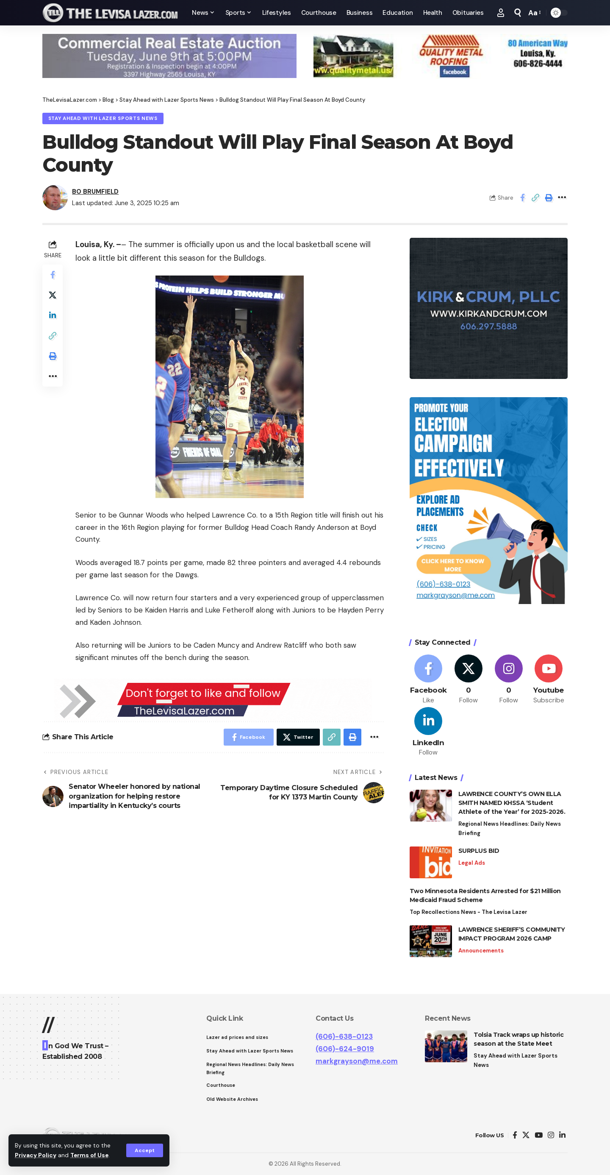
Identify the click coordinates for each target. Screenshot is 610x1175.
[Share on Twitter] (52, 295)
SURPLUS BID (478, 851)
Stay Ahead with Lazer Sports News (103, 118)
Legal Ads (471, 862)
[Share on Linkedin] (52, 315)
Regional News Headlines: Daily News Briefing (509, 828)
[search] (517, 12)
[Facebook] (429, 679)
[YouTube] (538, 1135)
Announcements (481, 950)
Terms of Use (89, 1155)
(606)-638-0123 (344, 1036)
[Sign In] (500, 12)
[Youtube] (549, 679)
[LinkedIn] (429, 732)
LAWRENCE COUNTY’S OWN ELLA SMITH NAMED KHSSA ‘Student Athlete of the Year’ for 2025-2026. (512, 803)
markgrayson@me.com (357, 1061)
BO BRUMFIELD (95, 191)
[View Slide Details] (169, 56)
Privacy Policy (35, 1155)
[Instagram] (509, 679)
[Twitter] (468, 679)
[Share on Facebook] (522, 197)
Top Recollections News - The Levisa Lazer (468, 912)
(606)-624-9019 (345, 1048)
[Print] (549, 197)
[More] (562, 197)
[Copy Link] (535, 197)
